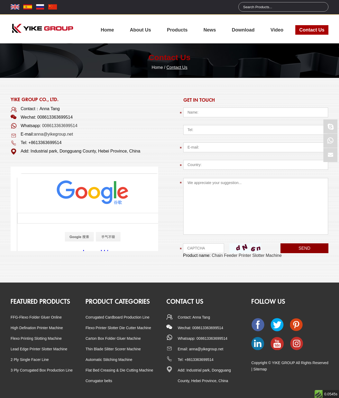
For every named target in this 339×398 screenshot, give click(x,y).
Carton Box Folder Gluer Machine (113, 338)
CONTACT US (184, 301)
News (209, 30)
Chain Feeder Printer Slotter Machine (247, 255)
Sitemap (260, 369)
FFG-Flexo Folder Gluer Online (36, 317)
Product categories (118, 301)
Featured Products (40, 301)
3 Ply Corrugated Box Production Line (42, 370)
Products (177, 30)
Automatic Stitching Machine (109, 359)
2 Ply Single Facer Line (30, 359)
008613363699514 (59, 125)
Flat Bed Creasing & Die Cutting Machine (119, 370)
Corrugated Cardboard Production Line (117, 317)
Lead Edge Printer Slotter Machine (39, 349)
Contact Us (311, 30)
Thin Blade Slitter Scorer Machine (113, 349)
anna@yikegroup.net (53, 134)
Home (107, 30)
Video (276, 30)
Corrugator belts (99, 381)
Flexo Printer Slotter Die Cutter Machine (118, 328)
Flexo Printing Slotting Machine (36, 338)
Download (243, 30)
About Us (140, 30)
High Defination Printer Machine (37, 328)
